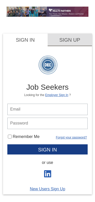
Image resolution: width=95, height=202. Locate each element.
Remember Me (24, 136)
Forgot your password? (71, 137)
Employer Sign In (56, 95)
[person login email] (47, 109)
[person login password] (47, 123)
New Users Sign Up (47, 189)
